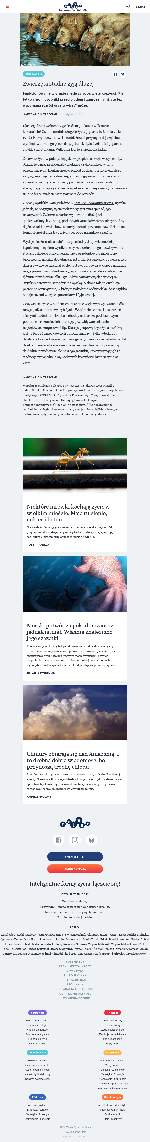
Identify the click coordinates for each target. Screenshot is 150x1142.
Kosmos (113, 1013)
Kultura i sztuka (37, 1043)
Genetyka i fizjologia (112, 1074)
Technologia (113, 1097)
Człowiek (113, 1052)
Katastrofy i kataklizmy (37, 1074)
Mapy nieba (112, 1043)
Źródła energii (113, 1114)
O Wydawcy (75, 971)
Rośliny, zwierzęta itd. (37, 1078)
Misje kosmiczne (112, 1038)
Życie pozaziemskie (112, 1029)
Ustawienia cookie (75, 998)
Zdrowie (39, 1097)
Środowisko (34, 74)
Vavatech (82, 1136)
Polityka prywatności (75, 994)
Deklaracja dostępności (75, 989)
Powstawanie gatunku (112, 1060)
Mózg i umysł (112, 1065)
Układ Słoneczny (112, 1020)
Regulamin (75, 984)
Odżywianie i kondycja (37, 1118)
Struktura (38, 1013)
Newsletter (76, 857)
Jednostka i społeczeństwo (112, 1083)
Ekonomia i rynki (37, 1038)
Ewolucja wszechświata (112, 1034)
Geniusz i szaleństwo (112, 1069)
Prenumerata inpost (75, 966)
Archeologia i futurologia (112, 1078)
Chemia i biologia (37, 1025)
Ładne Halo (79, 1131)
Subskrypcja (76, 869)
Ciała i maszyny (113, 1118)
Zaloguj (140, 7)
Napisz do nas (75, 980)
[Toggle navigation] (7, 7)
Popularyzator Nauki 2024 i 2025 (73, 10)
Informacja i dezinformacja (112, 1088)
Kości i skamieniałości (37, 1069)
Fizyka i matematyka (37, 1020)
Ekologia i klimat (37, 1060)
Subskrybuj (75, 962)
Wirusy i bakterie (37, 1105)
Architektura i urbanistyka (112, 1105)
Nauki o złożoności (37, 1029)
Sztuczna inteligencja (37, 1034)
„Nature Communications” (94, 202)
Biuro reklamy (75, 975)
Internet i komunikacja (112, 1109)
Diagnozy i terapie (37, 1109)
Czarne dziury (112, 1025)
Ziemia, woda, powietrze (37, 1065)
